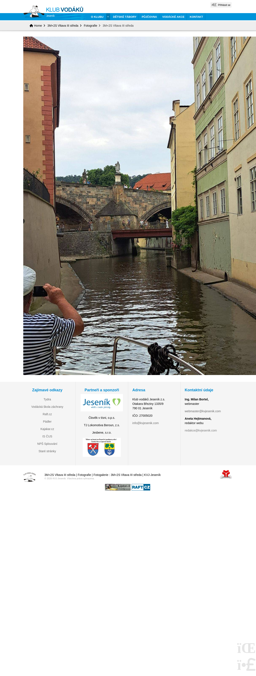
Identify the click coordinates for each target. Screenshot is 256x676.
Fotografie (90, 25)
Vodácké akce (173, 16)
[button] (221, 4)
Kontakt (196, 16)
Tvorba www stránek (226, 474)
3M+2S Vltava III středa (62, 25)
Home (54, 12)
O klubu (97, 16)
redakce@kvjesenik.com (201, 430)
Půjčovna (149, 16)
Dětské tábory (124, 16)
